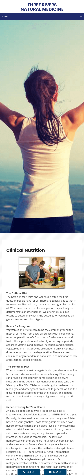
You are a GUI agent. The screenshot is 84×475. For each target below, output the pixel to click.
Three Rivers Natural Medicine (42, 7)
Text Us (55, 472)
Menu (5, 16)
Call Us (28, 472)
